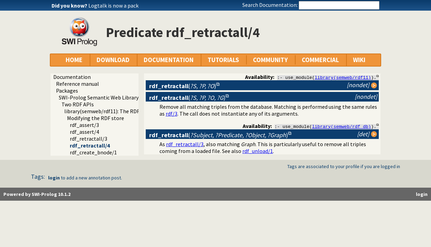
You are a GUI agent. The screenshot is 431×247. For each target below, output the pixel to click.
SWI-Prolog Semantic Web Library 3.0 (102, 97)
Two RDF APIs (78, 104)
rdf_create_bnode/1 (93, 152)
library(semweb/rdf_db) (341, 126)
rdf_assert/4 (84, 131)
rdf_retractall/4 (90, 145)
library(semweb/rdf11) (343, 77)
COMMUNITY (270, 60)
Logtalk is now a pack (113, 5)
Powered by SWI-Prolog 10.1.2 (36, 194)
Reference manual (77, 83)
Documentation (72, 76)
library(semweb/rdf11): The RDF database (113, 111)
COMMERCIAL (320, 60)
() (182, 86)
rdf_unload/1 (257, 151)
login (54, 178)
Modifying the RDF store (95, 118)
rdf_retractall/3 (88, 138)
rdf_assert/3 (84, 124)
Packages (67, 90)
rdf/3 (171, 113)
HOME (74, 60)
